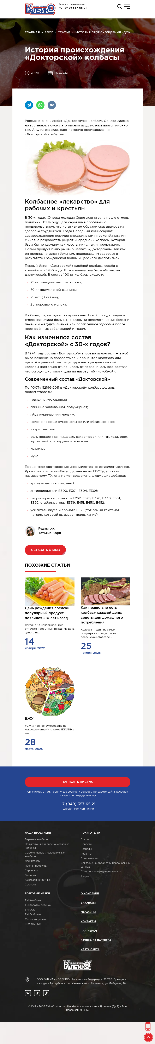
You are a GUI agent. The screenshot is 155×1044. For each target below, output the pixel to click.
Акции (85, 876)
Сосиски (30, 885)
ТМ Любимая (33, 914)
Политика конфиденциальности (101, 872)
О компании (90, 893)
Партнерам (89, 931)
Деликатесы (32, 861)
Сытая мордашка (36, 919)
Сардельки (31, 870)
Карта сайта (90, 949)
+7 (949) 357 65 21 (73, 8)
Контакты (88, 921)
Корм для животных (37, 880)
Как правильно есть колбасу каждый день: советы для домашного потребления (102, 615)
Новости (86, 844)
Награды (86, 849)
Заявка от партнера (96, 940)
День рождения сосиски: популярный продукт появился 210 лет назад (48, 613)
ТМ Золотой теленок (38, 905)
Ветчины (30, 875)
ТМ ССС (30, 910)
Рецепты (86, 854)
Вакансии (88, 903)
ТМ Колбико (33, 900)
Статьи (85, 839)
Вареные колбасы (36, 839)
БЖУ (29, 718)
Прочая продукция (37, 866)
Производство (90, 858)
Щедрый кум (33, 924)
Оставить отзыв (45, 550)
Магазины (88, 912)
